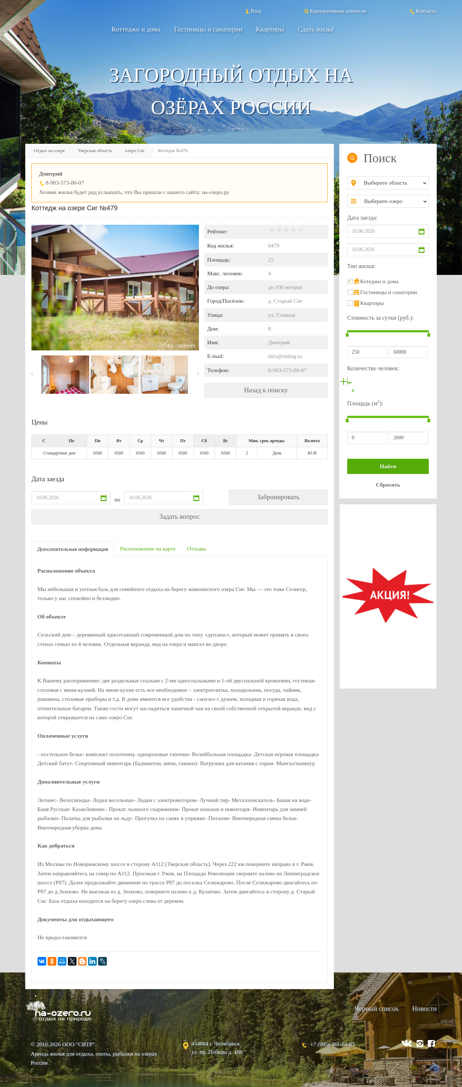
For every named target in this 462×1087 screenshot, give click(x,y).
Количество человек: (373, 368)
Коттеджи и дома (136, 29)
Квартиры (270, 29)
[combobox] (393, 183)
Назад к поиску (266, 390)
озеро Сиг (135, 150)
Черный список (376, 1008)
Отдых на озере (49, 150)
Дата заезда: (362, 217)
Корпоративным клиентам (334, 11)
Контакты (423, 11)
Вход (252, 11)
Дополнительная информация (72, 549)
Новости (424, 1008)
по (117, 499)
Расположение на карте (147, 548)
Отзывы (196, 548)
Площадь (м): (365, 402)
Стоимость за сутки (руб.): (380, 317)
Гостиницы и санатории (208, 29)
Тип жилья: (361, 266)
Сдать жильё (316, 29)
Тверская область (95, 150)
